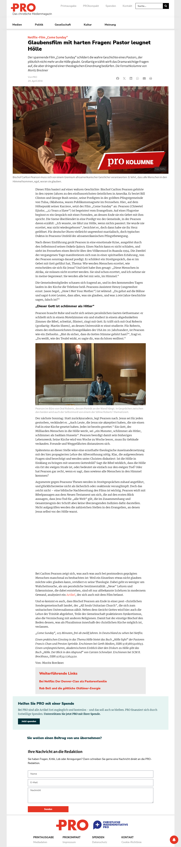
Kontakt (127, 6)
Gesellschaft (63, 24)
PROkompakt (91, 6)
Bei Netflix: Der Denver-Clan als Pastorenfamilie (73, 681)
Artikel (70, 594)
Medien (17, 24)
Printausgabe (68, 6)
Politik (39, 24)
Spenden (111, 6)
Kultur (88, 24)
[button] (118, 78)
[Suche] (166, 6)
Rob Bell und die (70, 688)
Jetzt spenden (29, 721)
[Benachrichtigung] (174, 840)
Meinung (111, 24)
